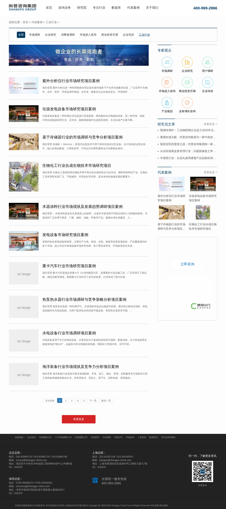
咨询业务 (64, 7)
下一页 (93, 400)
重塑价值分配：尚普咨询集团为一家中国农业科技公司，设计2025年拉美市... (188, 137)
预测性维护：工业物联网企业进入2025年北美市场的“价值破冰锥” (188, 130)
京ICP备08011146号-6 (55, 505)
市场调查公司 (81, 437)
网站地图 (163, 505)
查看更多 (78, 419)
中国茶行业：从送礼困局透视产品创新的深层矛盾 (188, 158)
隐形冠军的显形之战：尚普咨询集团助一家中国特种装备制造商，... (188, 144)
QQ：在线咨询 (16, 467)
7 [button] (191, 315)
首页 (49, 7)
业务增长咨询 (187, 111)
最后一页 (106, 400)
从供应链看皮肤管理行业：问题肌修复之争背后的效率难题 (188, 151)
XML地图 (154, 505)
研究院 (82, 7)
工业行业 (51, 22)
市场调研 (34, 34)
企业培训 (128, 34)
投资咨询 (153, 437)
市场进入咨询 (88, 34)
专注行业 (99, 7)
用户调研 (207, 70)
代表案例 (133, 7)
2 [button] (181, 315)
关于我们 (152, 7)
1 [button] (179, 315)
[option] (187, 294)
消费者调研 (68, 34)
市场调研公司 (45, 437)
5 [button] (187, 315)
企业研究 (50, 34)
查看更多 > (210, 124)
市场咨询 (130, 437)
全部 (21, 34)
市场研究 (95, 437)
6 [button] (189, 315)
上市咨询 (142, 437)
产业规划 (167, 111)
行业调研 (106, 437)
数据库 (116, 7)
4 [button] (185, 315)
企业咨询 (31, 437)
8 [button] (193, 315)
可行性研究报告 (168, 437)
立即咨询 (187, 264)
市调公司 (118, 437)
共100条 (49, 400)
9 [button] (195, 315)
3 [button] (183, 315)
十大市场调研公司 (63, 437)
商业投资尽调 (109, 34)
